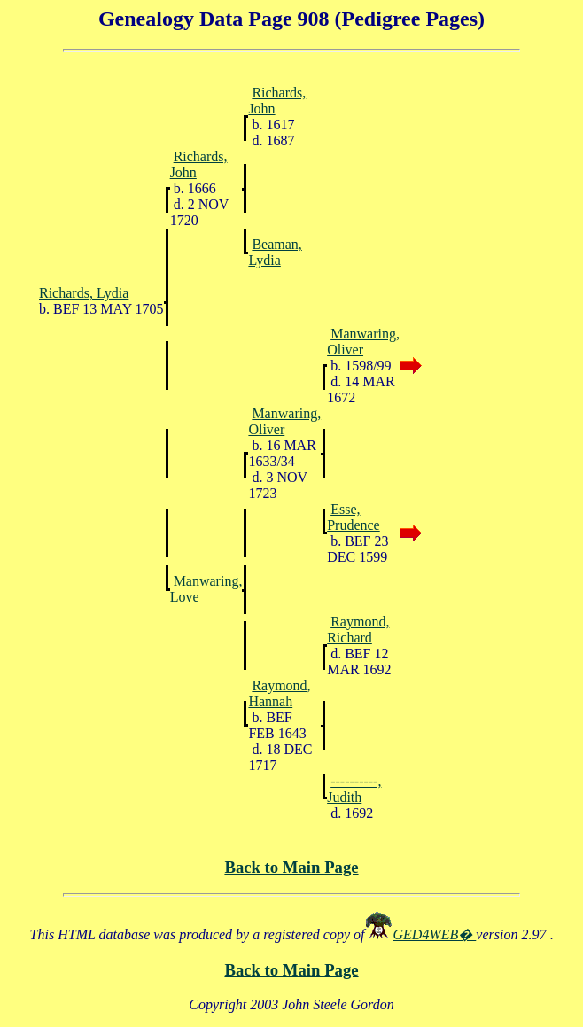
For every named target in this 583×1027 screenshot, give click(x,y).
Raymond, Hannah (279, 693)
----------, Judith (354, 789)
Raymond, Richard (358, 629)
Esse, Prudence (353, 517)
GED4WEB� (435, 934)
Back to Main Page (291, 867)
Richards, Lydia (83, 292)
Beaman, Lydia (274, 252)
